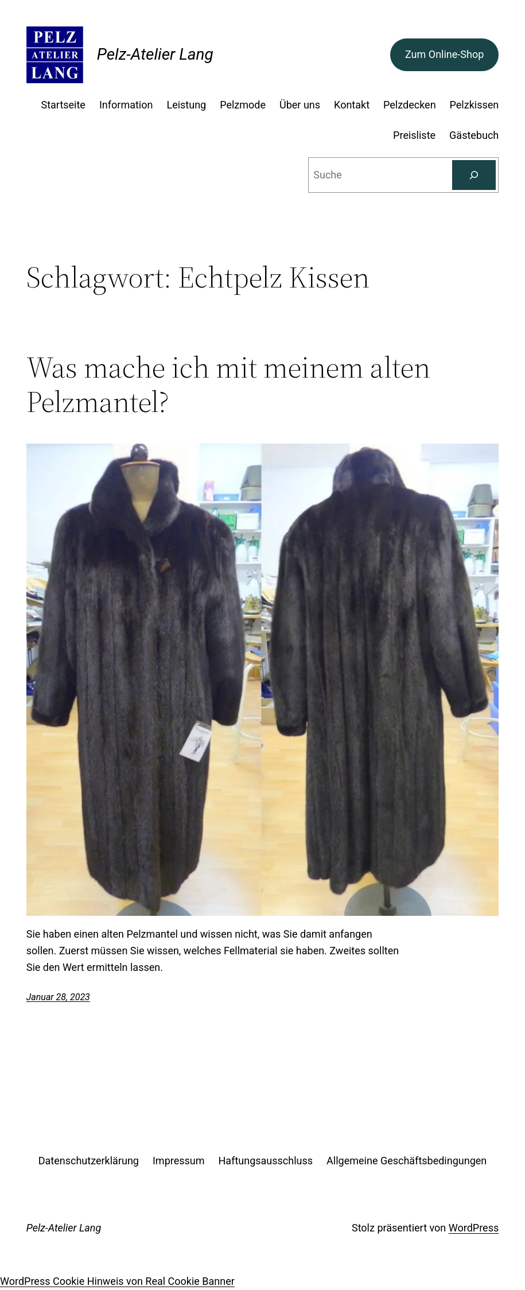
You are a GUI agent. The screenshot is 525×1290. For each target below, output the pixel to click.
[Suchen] (474, 175)
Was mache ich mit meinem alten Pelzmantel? (228, 384)
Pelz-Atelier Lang (155, 54)
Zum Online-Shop (444, 54)
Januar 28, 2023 (58, 997)
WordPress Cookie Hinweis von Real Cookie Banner (117, 1281)
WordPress (474, 1228)
